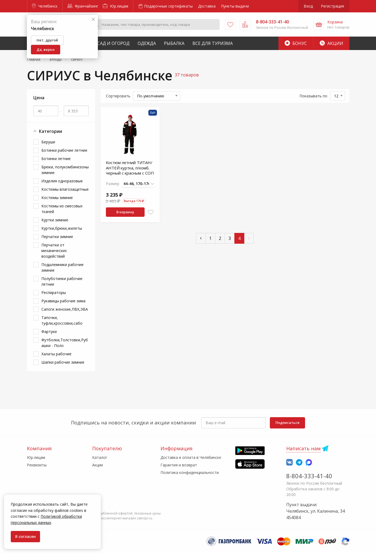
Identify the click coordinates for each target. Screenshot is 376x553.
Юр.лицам (115, 6)
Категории (47, 131)
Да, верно (46, 49)
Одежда (147, 43)
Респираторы (53, 292)
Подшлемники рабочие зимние (62, 267)
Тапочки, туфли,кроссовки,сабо (62, 320)
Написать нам (303, 448)
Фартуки (49, 331)
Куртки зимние (54, 219)
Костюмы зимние (57, 197)
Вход (308, 6)
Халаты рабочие (56, 353)
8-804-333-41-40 (309, 476)
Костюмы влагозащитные (65, 189)
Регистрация (332, 6)
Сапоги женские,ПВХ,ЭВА (64, 309)
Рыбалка (174, 43)
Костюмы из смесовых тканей (62, 208)
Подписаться (287, 422)
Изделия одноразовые (62, 180)
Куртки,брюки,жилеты (61, 228)
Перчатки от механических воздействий (54, 250)
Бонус (296, 43)
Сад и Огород (113, 43)
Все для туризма (212, 43)
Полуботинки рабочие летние (62, 281)
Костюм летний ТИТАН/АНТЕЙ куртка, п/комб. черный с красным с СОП (130, 168)
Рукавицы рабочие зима (63, 300)
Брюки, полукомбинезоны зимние (65, 169)
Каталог (99, 457)
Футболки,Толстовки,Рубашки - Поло (64, 342)
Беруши (48, 141)
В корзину (125, 212)
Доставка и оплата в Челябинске (190, 457)
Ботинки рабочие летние (64, 150)
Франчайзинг (82, 6)
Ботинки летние (56, 158)
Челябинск (45, 6)
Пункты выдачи (235, 6)
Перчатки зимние (57, 236)
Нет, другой (47, 40)
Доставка (207, 6)
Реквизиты (36, 464)
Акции (331, 43)
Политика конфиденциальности (189, 472)
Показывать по (313, 95)
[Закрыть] (93, 19)
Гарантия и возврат (178, 464)
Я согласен (25, 536)
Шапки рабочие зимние (62, 362)
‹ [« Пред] (201, 237)
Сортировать (118, 95)
